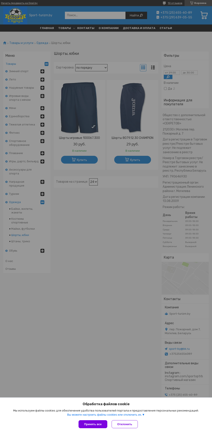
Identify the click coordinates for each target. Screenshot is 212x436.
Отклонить (124, 424)
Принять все (93, 424)
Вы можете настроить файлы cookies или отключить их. (104, 414)
